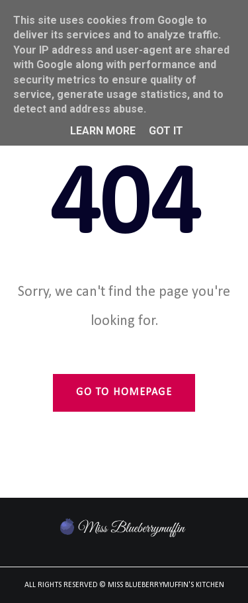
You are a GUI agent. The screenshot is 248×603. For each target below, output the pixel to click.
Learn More (103, 130)
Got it (166, 130)
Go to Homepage (124, 392)
